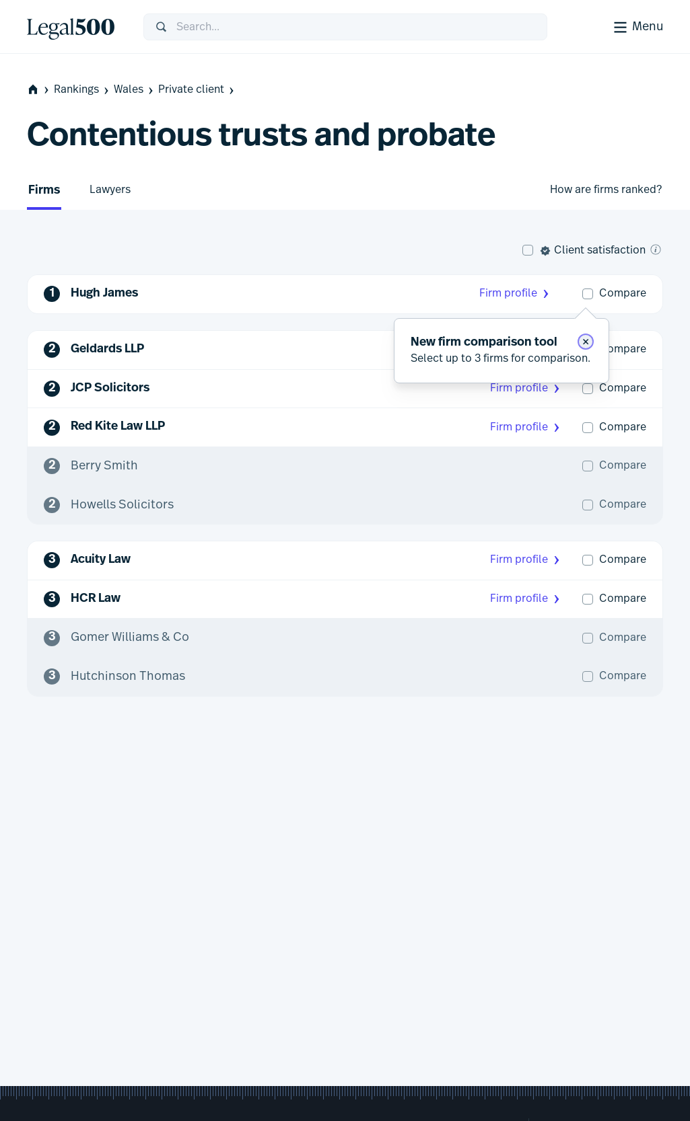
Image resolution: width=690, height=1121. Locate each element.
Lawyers (110, 189)
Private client (197, 89)
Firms (44, 190)
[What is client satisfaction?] (655, 249)
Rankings (82, 89)
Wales (135, 89)
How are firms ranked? (606, 189)
